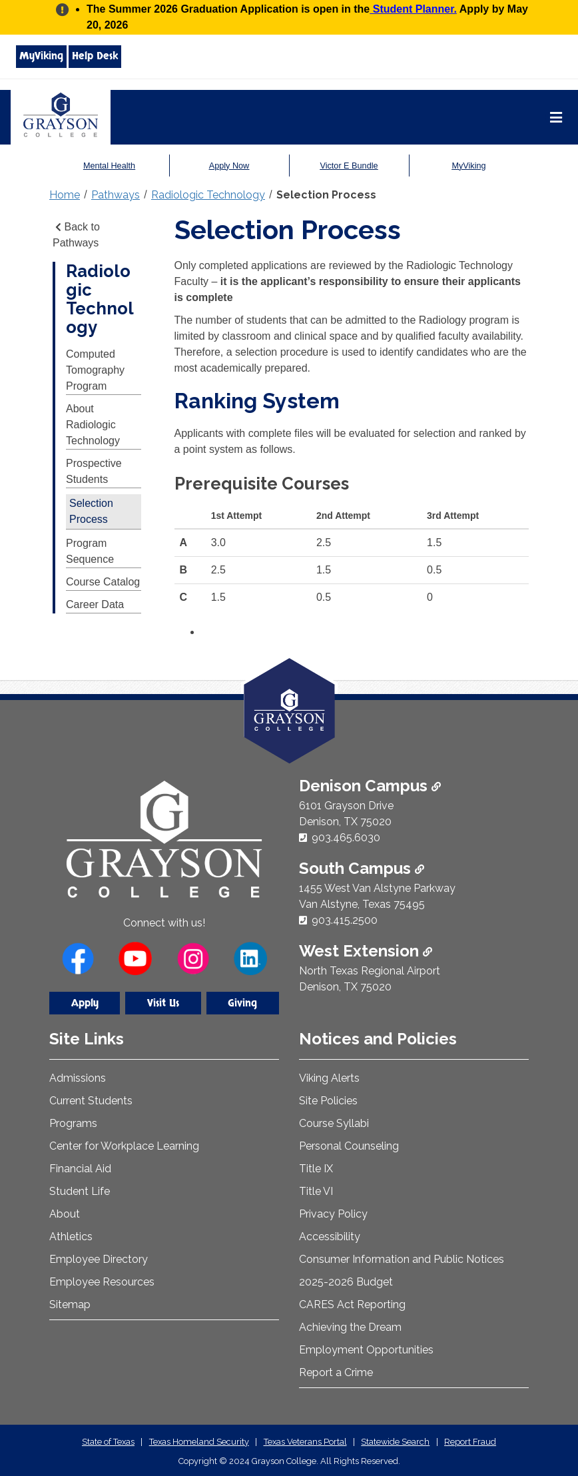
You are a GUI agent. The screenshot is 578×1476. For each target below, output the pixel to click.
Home (64, 194)
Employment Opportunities (366, 1349)
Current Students (91, 1100)
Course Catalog (103, 581)
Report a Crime (336, 1372)
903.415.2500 (345, 920)
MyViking (41, 56)
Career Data (95, 604)
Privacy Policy (333, 1214)
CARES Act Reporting (352, 1304)
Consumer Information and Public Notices (401, 1259)
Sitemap (70, 1304)
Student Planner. (413, 9)
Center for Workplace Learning (124, 1146)
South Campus (361, 868)
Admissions (77, 1078)
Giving (242, 1003)
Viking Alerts (329, 1078)
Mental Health (109, 166)
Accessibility (329, 1236)
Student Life (79, 1191)
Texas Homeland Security (199, 1442)
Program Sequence (90, 551)
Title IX (316, 1168)
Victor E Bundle (349, 166)
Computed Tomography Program (95, 370)
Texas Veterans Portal (305, 1442)
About (64, 1214)
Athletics (71, 1236)
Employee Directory (98, 1259)
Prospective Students (94, 471)
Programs (73, 1123)
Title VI (316, 1191)
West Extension (365, 950)
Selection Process (326, 194)
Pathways (115, 194)
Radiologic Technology (208, 194)
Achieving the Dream (350, 1327)
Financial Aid (80, 1168)
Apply (85, 1003)
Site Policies (328, 1100)
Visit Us (163, 1003)
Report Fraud (470, 1442)
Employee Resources (101, 1282)
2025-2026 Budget (346, 1282)
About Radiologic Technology (93, 424)
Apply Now (228, 166)
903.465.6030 (346, 837)
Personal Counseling (349, 1146)
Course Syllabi (334, 1123)
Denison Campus (370, 785)
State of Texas (108, 1442)
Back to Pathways (76, 234)
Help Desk (95, 56)
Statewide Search (395, 1442)
